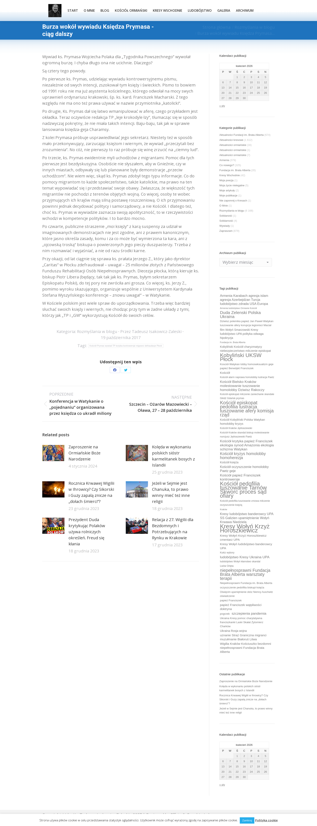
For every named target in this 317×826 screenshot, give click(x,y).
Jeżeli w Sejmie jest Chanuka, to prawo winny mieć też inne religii (171, 492)
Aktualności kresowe (231, 139)
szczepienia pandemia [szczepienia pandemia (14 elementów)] (249, 613)
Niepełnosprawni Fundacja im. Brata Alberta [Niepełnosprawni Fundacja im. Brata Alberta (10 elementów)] (246, 583)
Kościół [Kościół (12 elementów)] (225, 372)
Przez (151, 331)
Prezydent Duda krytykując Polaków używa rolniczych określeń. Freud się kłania (87, 532)
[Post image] (53, 453)
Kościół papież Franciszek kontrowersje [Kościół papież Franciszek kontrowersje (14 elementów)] (240, 477)
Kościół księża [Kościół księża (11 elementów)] (229, 462)
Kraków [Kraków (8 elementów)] (223, 509)
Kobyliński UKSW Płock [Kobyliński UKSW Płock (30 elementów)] (240, 357)
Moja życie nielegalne (231, 185)
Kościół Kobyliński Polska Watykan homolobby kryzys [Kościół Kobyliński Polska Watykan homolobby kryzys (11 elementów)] (242, 421)
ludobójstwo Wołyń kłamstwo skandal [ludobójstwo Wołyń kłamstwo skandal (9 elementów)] (240, 561)
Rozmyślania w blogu (97, 331)
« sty (222, 105)
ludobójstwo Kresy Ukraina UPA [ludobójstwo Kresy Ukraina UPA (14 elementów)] (244, 557)
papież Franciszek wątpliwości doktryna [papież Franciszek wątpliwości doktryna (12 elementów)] (240, 607)
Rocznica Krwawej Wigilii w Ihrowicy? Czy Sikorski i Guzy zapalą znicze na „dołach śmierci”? (91, 492)
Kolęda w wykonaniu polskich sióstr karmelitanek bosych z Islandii (173, 456)
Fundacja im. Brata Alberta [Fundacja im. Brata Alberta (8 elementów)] (232, 342)
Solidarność (226, 220)
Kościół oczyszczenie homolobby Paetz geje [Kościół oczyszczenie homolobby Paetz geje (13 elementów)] (244, 469)
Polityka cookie (266, 820)
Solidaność (225, 215)
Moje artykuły (227, 190)
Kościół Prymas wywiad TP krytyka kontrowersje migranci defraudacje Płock (126, 346)
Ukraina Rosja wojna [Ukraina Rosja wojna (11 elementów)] (233, 630)
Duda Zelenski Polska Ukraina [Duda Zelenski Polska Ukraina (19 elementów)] (240, 315)
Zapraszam (225, 230)
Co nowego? (226, 165)
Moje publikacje (228, 195)
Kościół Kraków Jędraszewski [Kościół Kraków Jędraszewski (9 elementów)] (236, 428)
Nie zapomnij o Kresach (233, 200)
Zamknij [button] (247, 820)
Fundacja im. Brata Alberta (234, 170)
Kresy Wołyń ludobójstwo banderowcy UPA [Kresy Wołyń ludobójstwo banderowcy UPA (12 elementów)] (246, 546)
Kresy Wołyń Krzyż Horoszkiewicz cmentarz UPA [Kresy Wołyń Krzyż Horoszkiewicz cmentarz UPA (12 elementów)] (243, 537)
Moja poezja (226, 180)
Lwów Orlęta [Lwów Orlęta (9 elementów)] (227, 566)
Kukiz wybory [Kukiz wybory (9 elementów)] (227, 552)
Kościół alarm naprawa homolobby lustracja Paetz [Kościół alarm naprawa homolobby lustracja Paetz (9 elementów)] (247, 377)
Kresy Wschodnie (229, 175)
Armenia (224, 160)
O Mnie (223, 205)
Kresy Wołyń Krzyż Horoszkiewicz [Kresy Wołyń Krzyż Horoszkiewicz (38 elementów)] (245, 528)
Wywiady (224, 225)
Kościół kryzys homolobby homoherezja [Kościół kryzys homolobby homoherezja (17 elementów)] (243, 456)
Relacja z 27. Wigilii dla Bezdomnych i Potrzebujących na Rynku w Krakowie (172, 528)
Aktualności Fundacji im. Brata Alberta (241, 134)
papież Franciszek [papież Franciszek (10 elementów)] (231, 600)
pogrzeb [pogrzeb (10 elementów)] (225, 613)
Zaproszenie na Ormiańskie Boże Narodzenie (84, 453)
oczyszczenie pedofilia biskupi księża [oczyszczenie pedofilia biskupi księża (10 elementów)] (242, 587)
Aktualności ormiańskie (232, 144)
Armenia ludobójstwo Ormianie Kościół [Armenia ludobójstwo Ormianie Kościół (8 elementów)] (238, 308)
